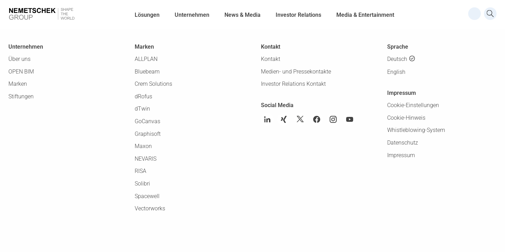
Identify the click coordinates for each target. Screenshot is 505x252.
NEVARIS (145, 158)
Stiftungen (21, 96)
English (396, 72)
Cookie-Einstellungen (413, 105)
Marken (17, 83)
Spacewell (147, 196)
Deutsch (397, 59)
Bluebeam (147, 71)
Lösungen (147, 15)
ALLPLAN (146, 59)
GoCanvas (147, 121)
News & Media (242, 15)
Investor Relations (298, 15)
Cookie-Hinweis (406, 117)
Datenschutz (402, 142)
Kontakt (270, 59)
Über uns (19, 59)
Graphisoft (148, 134)
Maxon (143, 146)
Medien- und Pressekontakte (296, 71)
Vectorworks (150, 208)
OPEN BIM (21, 71)
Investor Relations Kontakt (293, 83)
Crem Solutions (153, 83)
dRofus (143, 96)
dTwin (142, 108)
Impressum (401, 155)
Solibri (142, 183)
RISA (140, 171)
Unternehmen (192, 15)
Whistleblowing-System (416, 130)
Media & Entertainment (365, 15)
